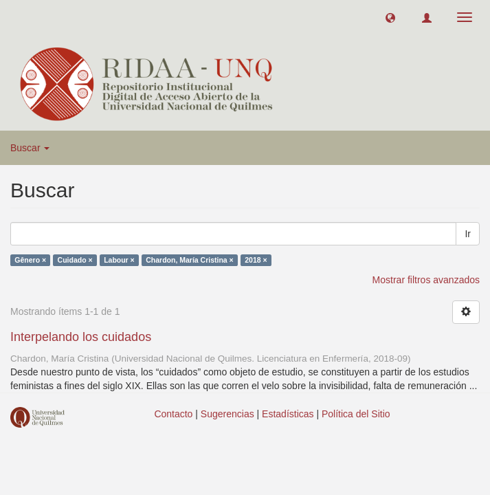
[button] (390, 17)
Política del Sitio (356, 413)
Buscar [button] (29, 147)
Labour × (119, 260)
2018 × (256, 260)
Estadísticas (287, 413)
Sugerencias (227, 413)
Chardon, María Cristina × (190, 260)
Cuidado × (75, 260)
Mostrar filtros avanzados (426, 279)
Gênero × (30, 260)
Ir (468, 233)
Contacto (173, 413)
